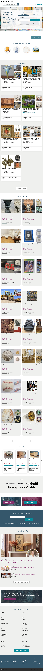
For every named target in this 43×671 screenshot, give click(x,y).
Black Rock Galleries (27, 117)
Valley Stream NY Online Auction (8, 243)
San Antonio (25, 637)
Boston (23, 612)
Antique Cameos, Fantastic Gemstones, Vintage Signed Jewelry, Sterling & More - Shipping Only (10, 424)
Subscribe (29, 519)
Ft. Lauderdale (4, 623)
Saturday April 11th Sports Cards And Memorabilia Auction (9, 394)
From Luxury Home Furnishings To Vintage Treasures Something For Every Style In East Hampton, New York (11, 109)
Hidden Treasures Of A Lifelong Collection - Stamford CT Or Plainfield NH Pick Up (11, 79)
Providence (24, 634)
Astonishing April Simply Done (8, 333)
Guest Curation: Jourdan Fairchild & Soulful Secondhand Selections (17, 562)
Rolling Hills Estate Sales (7, 222)
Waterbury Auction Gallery (7, 402)
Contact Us (35, 660)
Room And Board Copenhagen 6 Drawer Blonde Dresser (33, 459)
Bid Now (7, 465)
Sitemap (41, 669)
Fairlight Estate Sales (6, 312)
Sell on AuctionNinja (10, 599)
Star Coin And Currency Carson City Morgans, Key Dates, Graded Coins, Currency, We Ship (30, 244)
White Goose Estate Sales (7, 117)
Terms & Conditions (30, 669)
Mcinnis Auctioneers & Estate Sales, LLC (9, 177)
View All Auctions (21, 188)
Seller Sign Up (24, 661)
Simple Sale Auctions (6, 252)
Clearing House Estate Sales (28, 312)
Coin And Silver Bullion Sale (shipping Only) (9, 364)
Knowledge (35, 661)
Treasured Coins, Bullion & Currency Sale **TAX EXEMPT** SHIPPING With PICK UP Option (31, 79)
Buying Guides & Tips (5, 661)
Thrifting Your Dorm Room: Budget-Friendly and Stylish (22, 567)
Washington (25, 645)
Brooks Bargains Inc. (27, 282)
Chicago (24, 616)
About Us (2, 660)
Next (41, 51)
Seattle (2, 641)
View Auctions (8, 502)
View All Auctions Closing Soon (21, 441)
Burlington (3, 616)
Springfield (24, 641)
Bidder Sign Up (14, 661)
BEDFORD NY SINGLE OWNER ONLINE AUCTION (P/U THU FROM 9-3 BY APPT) (31, 109)
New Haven (24, 626)
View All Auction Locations (21, 650)
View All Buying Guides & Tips (21, 582)
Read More (13, 569)
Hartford (24, 623)
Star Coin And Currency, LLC (28, 252)
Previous (2, 51)
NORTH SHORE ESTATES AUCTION (9, 168)
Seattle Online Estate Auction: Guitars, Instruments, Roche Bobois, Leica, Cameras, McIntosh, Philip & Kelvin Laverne (32, 139)
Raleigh (2, 637)
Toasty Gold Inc (26, 372)
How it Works (36, 37)
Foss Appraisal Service (27, 147)
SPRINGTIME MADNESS (6, 213)
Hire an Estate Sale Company (4, 663)
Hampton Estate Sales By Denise (8, 469)
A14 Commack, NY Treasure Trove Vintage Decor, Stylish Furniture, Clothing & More (31, 364)
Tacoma (3, 645)
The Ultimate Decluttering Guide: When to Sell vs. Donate (23, 574)
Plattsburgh (3, 634)
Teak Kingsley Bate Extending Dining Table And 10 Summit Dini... (9, 459)
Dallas (2, 619)
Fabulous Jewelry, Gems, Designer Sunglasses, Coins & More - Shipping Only (31, 424)
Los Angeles (4, 626)
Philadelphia (25, 630)
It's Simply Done (5, 342)
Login (35, 4)
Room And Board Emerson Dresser (21, 459)
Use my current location (23, 24)
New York (3, 630)
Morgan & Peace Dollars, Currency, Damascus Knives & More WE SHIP (9, 274)
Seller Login (24, 660)
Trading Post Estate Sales (7, 147)
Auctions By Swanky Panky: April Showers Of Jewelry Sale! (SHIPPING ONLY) (32, 394)
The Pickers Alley (5, 432)
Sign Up (39, 4)
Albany (2, 612)
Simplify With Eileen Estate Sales (29, 342)
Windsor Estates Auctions (28, 87)
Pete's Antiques (26, 222)
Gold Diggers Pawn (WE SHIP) (8, 282)
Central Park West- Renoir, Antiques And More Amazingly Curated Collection (10, 139)
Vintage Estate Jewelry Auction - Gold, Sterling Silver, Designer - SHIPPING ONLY (31, 304)
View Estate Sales (30, 502)
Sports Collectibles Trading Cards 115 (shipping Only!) (30, 274)
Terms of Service (27, 523)
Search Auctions (35, 19)
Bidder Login (13, 660)
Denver (23, 619)
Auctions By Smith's (6, 87)
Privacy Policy (35, 523)
